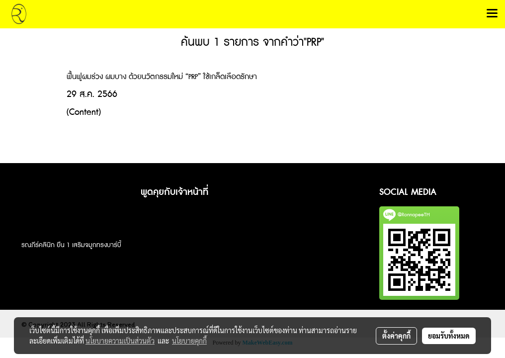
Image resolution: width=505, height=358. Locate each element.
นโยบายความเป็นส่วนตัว (120, 340)
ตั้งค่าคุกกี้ (396, 335)
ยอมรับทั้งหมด (449, 335)
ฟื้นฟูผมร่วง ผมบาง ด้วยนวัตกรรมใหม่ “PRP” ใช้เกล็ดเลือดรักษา (162, 77)
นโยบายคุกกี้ (189, 340)
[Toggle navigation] (492, 14)
